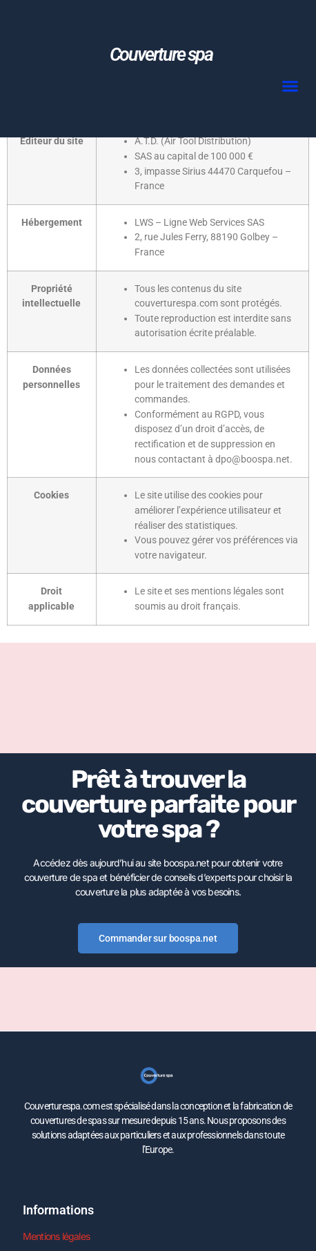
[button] (290, 85)
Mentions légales (56, 1236)
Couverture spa (161, 54)
